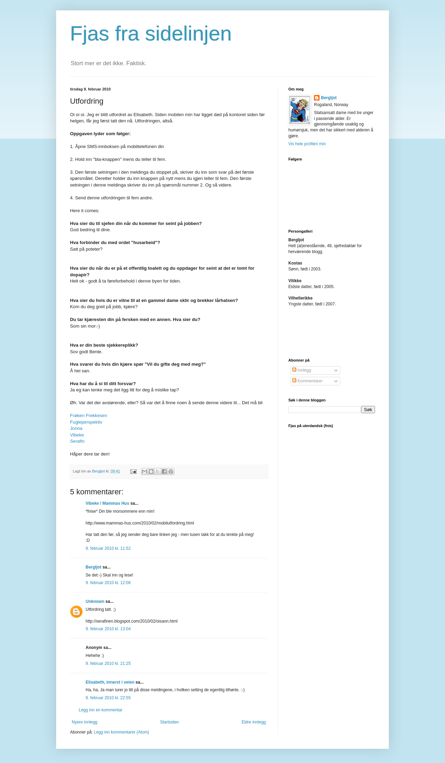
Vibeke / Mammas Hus (107, 503)
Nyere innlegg (84, 722)
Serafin (77, 441)
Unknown (95, 601)
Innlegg (301, 370)
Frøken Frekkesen (88, 415)
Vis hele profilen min (307, 143)
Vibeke (77, 434)
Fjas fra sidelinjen (151, 33)
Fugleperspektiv (86, 422)
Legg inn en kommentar (100, 710)
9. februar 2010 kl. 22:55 (108, 697)
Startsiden (169, 722)
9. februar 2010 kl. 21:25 (108, 663)
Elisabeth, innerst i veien (110, 682)
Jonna (76, 428)
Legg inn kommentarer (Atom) (121, 732)
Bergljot (93, 567)
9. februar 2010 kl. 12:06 (108, 582)
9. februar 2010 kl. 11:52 (108, 548)
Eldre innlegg (254, 722)
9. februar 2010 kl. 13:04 (108, 628)
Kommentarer (307, 381)
